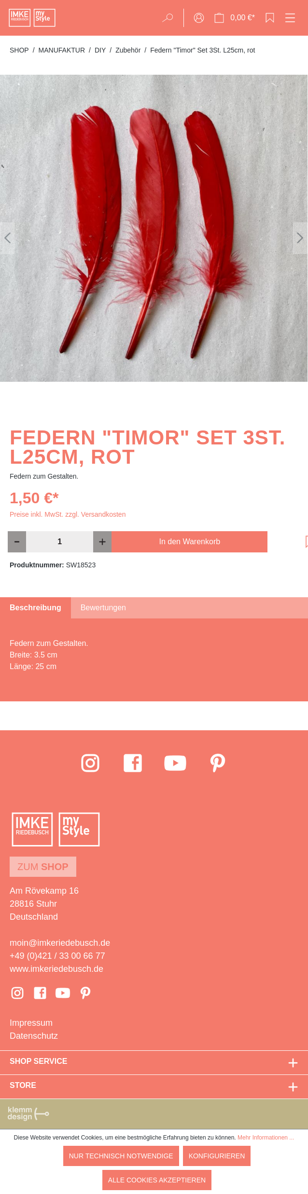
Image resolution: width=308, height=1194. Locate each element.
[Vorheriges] (7, 238)
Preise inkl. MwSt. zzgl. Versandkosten (68, 514)
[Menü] (290, 18)
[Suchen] (170, 18)
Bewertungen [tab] (103, 608)
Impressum (31, 1023)
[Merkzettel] (270, 18)
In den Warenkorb (190, 541)
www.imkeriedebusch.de (56, 969)
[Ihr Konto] (199, 18)
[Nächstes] (300, 238)
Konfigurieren (217, 1156)
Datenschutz (34, 1036)
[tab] (35, 607)
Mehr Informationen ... (266, 1137)
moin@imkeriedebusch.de (60, 943)
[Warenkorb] (234, 18)
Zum (43, 866)
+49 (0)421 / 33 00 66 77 (57, 956)
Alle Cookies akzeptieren (157, 1180)
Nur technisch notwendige (121, 1156)
